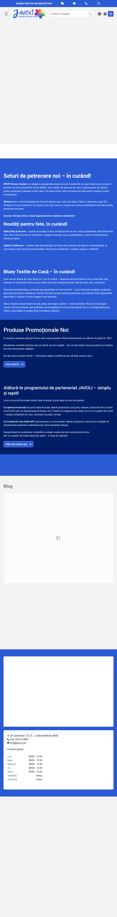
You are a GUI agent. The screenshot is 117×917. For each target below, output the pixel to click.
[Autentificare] (105, 14)
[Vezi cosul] (110, 14)
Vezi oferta (14, 364)
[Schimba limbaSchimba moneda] (99, 14)
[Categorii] (6, 14)
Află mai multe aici (18, 444)
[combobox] (71, 14)
